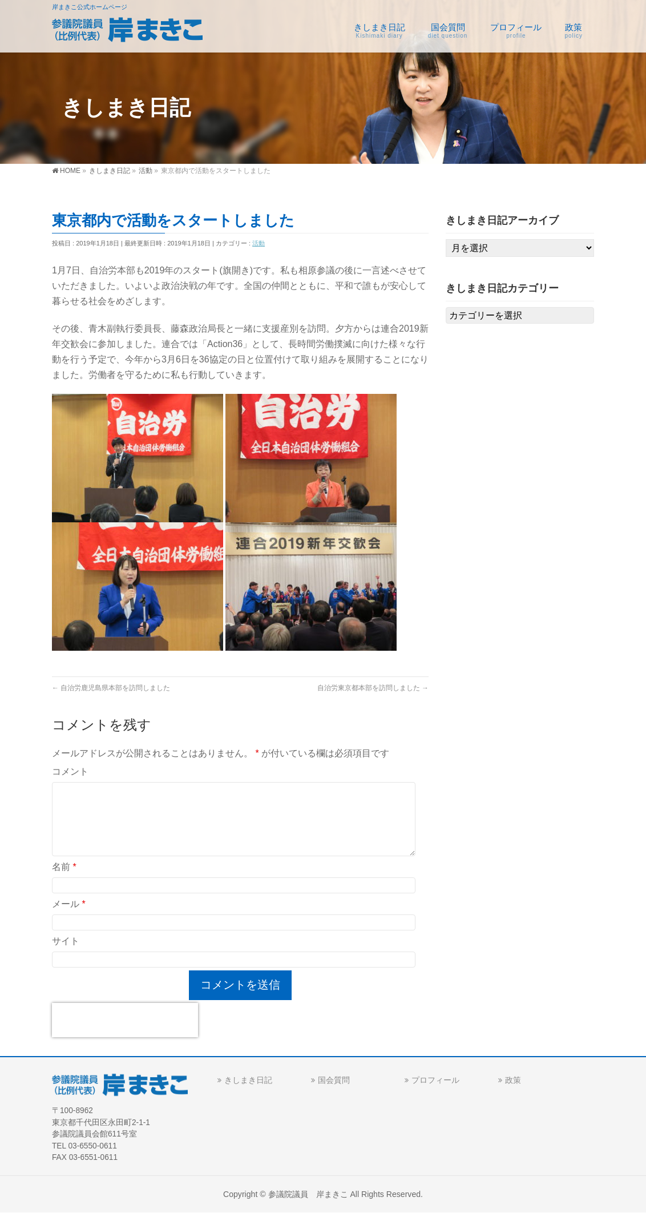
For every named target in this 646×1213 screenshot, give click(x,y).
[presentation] (125, 1020)
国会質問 (334, 1080)
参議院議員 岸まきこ (308, 1194)
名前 (64, 867)
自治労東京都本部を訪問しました (373, 688)
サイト (65, 941)
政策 (513, 1080)
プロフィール (435, 1080)
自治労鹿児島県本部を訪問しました (111, 688)
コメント (70, 771)
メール (69, 904)
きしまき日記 (248, 1080)
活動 (258, 243)
